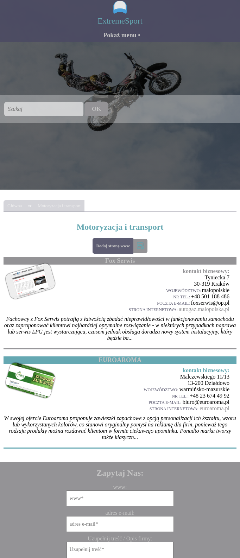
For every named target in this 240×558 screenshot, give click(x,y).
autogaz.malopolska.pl (204, 309)
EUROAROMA (120, 359)
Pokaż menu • (121, 35)
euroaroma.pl (214, 408)
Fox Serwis (120, 260)
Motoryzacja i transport (59, 205)
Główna (14, 205)
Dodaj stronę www (113, 245)
